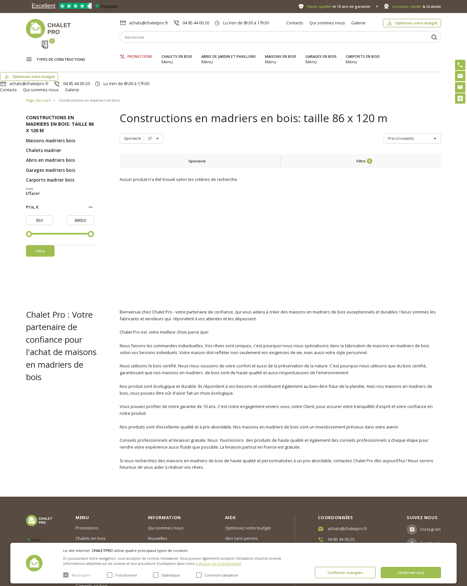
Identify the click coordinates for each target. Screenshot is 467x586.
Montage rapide (240, 526)
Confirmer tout (411, 572)
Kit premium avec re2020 (241, 512)
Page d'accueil (38, 69)
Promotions (139, 51)
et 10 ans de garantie (338, 6)
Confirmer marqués (345, 572)
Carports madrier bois (50, 149)
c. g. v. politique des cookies (175, 530)
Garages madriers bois (50, 140)
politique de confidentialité (218, 563)
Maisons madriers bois (50, 110)
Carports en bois (363, 51)
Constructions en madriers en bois (89, 69)
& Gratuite (416, 6)
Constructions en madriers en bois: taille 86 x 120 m (60, 93)
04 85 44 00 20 (196, 23)
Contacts (294, 23)
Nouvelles (157, 499)
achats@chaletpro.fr (148, 23)
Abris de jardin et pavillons (228, 51)
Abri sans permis (241, 499)
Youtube (429, 518)
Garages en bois (321, 51)
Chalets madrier (43, 120)
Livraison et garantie (167, 520)
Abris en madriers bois (50, 130)
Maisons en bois (280, 51)
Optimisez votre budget (416, 22)
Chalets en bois (177, 51)
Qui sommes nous (327, 23)
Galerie (358, 23)
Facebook (430, 504)
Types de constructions (60, 51)
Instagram (430, 490)
